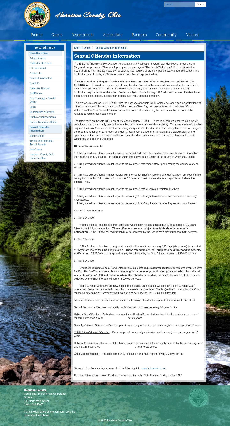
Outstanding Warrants (42, 112)
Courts (56, 34)
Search (200, 4)
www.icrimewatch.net (154, 368)
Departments (83, 34)
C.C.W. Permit (38, 68)
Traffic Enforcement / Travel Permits (41, 142)
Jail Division (36, 93)
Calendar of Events (40, 63)
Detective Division (40, 88)
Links (33, 106)
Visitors (192, 34)
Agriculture (113, 34)
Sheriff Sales (37, 135)
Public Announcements (43, 117)
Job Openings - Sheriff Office (42, 100)
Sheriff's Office (39, 53)
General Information (41, 78)
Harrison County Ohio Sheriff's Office (42, 156)
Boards (36, 34)
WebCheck (36, 149)
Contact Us (36, 73)
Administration (38, 58)
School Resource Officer (43, 122)
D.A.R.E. (35, 83)
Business (139, 34)
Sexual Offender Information (39, 129)
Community (166, 34)
